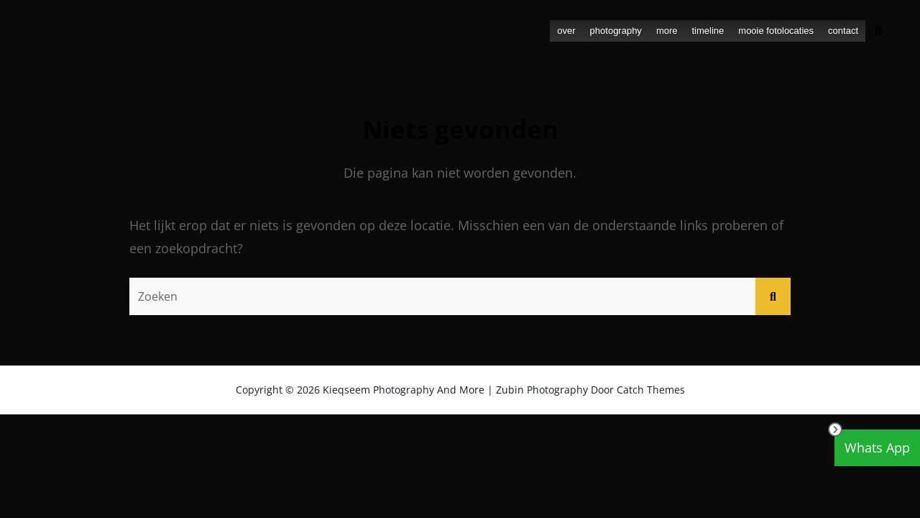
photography (616, 30)
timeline (708, 30)
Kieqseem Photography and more (403, 389)
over (566, 30)
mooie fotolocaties (776, 30)
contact (843, 30)
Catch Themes (651, 389)
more (667, 30)
